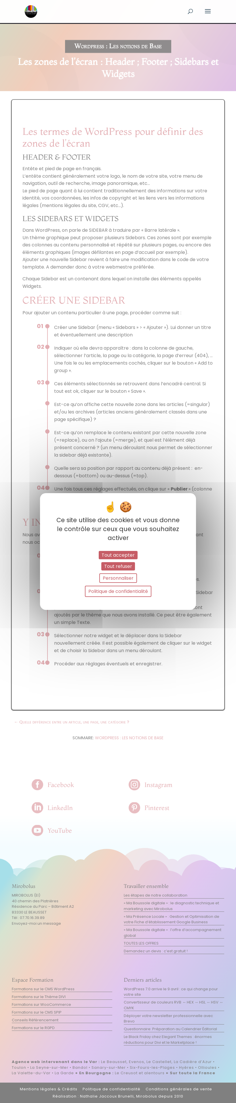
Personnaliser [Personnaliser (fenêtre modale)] (118, 578)
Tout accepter (118, 555)
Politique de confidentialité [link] (118, 591)
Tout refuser (118, 566)
